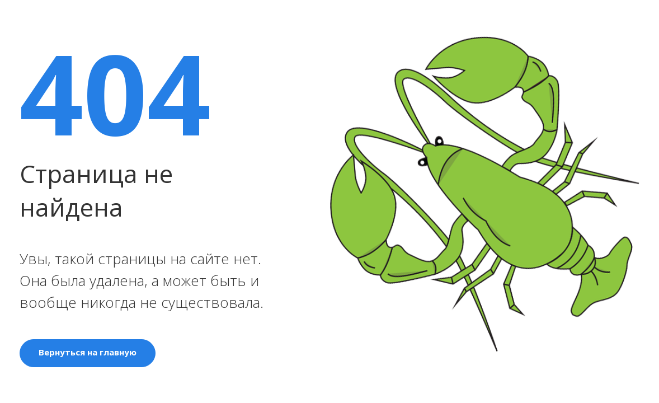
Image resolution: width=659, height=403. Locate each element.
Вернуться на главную (87, 352)
